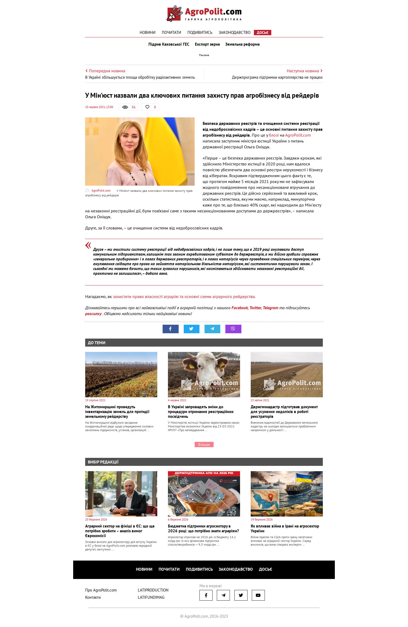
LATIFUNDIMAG (151, 597)
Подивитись (199, 32)
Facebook (240, 308)
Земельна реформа (243, 44)
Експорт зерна (207, 44)
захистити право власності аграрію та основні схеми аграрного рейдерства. (184, 297)
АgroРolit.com (298, 136)
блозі (274, 136)
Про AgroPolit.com (101, 590)
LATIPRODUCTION (153, 590)
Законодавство (234, 32)
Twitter (255, 308)
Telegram (270, 308)
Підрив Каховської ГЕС (168, 44)
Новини (147, 32)
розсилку (94, 314)
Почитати (171, 32)
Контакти (93, 597)
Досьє (262, 32)
